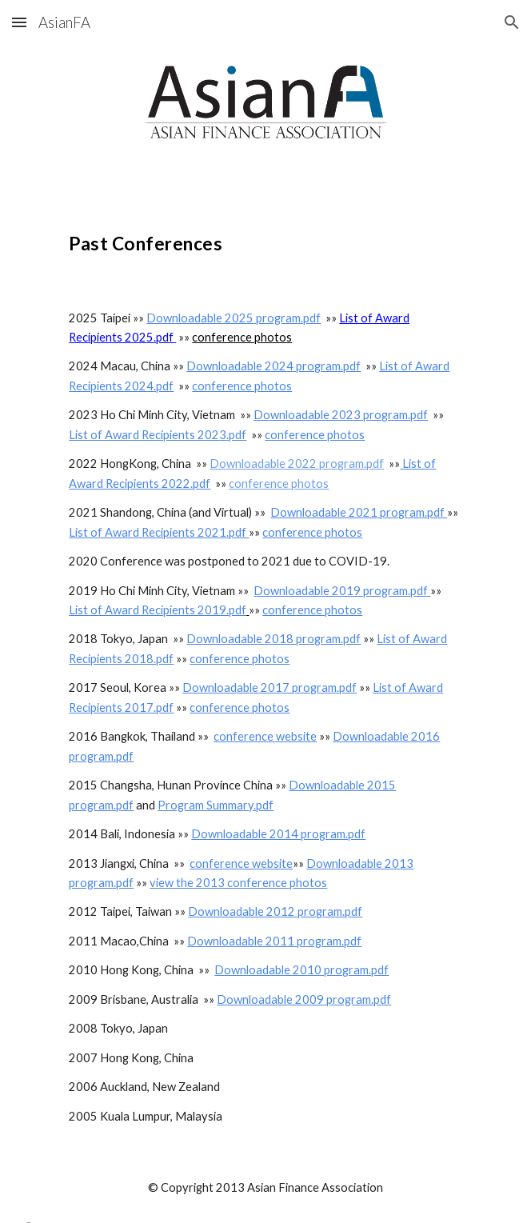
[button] (19, 22)
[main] (265, 238)
